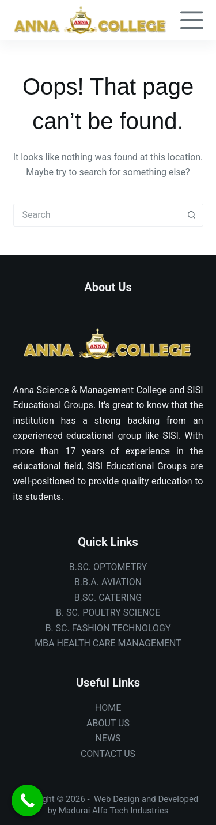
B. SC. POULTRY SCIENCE (108, 612)
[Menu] (191, 20)
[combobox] (97, 215)
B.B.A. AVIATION (108, 582)
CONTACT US (108, 753)
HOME (108, 707)
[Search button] (192, 215)
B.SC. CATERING (108, 597)
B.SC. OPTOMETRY (108, 567)
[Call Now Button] (27, 800)
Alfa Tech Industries (130, 810)
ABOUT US (108, 723)
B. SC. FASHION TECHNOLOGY (107, 628)
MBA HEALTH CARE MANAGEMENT (108, 643)
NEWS (107, 738)
